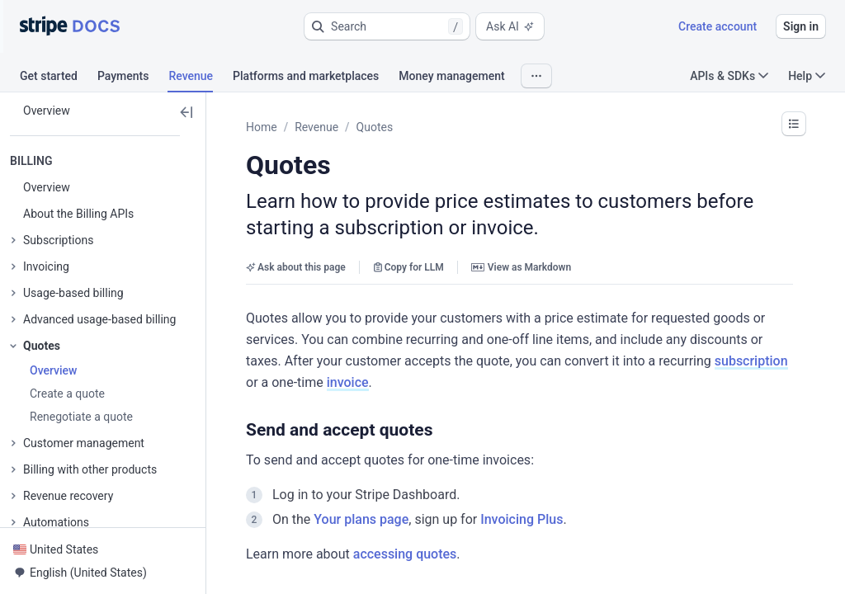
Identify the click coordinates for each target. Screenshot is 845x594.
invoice (348, 382)
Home (261, 127)
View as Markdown (521, 267)
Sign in (801, 26)
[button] (387, 26)
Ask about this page (296, 267)
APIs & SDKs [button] (729, 75)
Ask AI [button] (510, 26)
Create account (717, 26)
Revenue (316, 127)
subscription (751, 361)
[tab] (58, 78)
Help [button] (806, 75)
